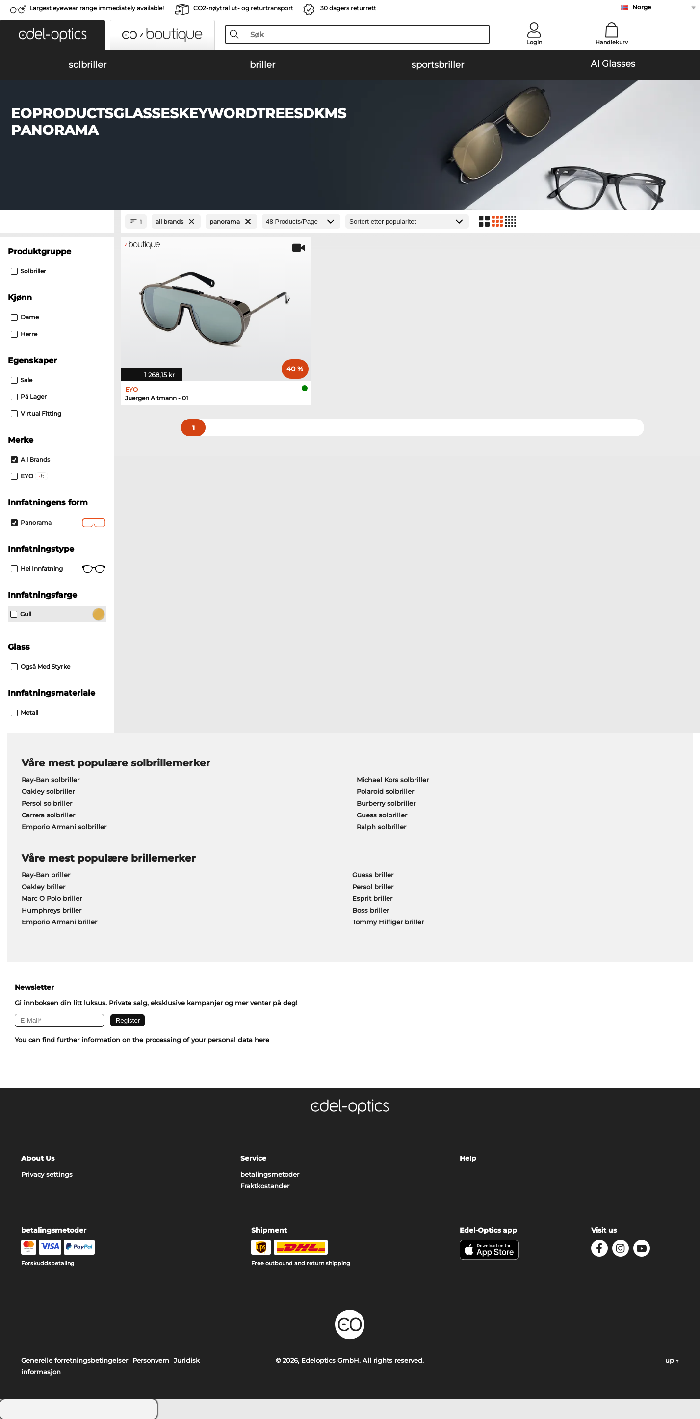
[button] (52, 35)
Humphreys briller (51, 910)
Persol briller (372, 887)
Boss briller (370, 910)
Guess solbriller (382, 815)
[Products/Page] (301, 221)
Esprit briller (372, 898)
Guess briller (372, 875)
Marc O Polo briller (52, 898)
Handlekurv (612, 42)
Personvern (150, 1360)
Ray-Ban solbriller (50, 780)
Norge (641, 7)
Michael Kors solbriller (393, 780)
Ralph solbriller (381, 827)
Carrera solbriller (48, 815)
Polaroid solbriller (385, 791)
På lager (29, 396)
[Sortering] (407, 221)
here (262, 1040)
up (672, 1360)
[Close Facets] (57, 221)
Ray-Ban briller (46, 875)
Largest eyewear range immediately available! (96, 8)
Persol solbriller (47, 803)
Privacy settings (47, 1174)
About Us (37, 1158)
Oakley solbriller (48, 791)
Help (468, 1158)
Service (253, 1158)
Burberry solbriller (386, 803)
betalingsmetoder (269, 1174)
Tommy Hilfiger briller (388, 922)
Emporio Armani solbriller (64, 827)
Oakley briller (43, 887)
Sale (21, 380)
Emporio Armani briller (59, 922)
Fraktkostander (264, 1186)
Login (534, 42)
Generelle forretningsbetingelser (74, 1360)
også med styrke (40, 666)
